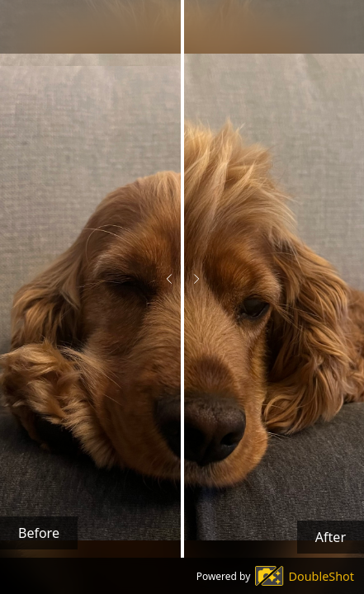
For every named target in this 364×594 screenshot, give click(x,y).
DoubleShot (321, 576)
